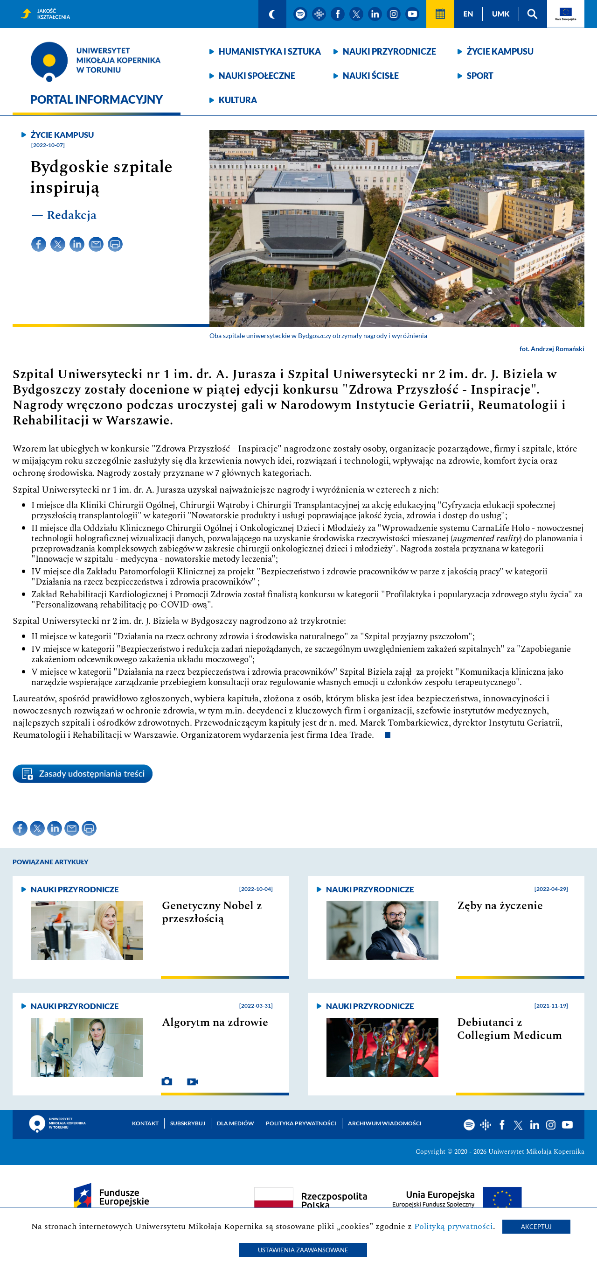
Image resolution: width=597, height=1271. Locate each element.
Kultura (238, 100)
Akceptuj (536, 1226)
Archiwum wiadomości (385, 1123)
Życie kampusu (500, 51)
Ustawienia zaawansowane (303, 1250)
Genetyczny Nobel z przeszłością (212, 912)
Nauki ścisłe (371, 76)
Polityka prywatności (301, 1123)
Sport (480, 76)
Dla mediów (235, 1123)
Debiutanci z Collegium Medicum (509, 1029)
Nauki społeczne (257, 76)
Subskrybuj (187, 1123)
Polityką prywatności (453, 1226)
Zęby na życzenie (500, 905)
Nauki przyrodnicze (389, 51)
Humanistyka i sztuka (270, 51)
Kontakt (145, 1123)
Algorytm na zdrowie (215, 1022)
